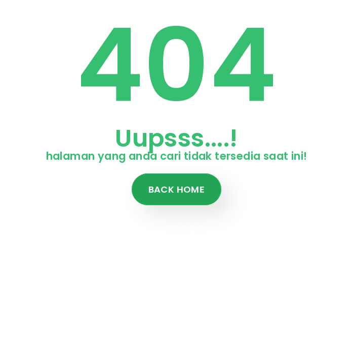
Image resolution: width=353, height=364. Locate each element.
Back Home (176, 189)
